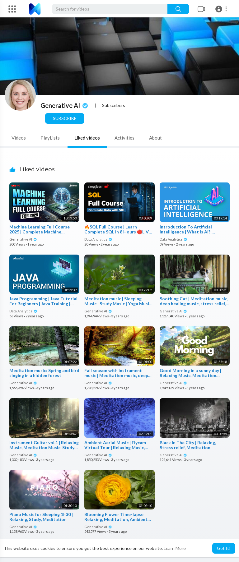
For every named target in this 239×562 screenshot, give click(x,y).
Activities (124, 137)
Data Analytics (98, 239)
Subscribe (65, 118)
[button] (222, 9)
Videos (19, 137)
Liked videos (87, 137)
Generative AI (64, 105)
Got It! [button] (224, 548)
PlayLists (50, 137)
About (155, 137)
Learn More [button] (175, 548)
